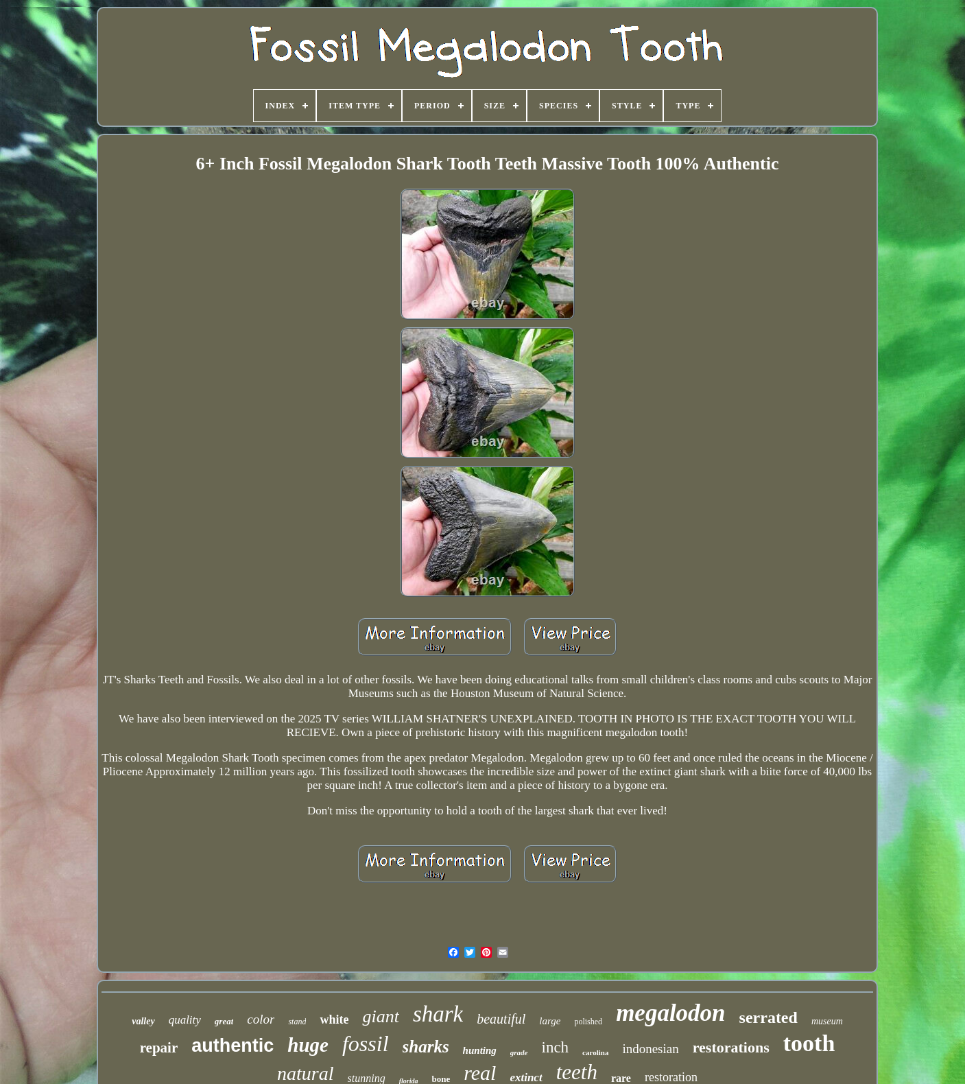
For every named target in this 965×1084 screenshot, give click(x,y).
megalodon (670, 1013)
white (334, 1019)
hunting (480, 1050)
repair (159, 1047)
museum (827, 1021)
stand (297, 1021)
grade (519, 1052)
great (224, 1021)
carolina (595, 1052)
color (260, 1019)
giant (380, 1016)
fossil (365, 1043)
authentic (232, 1045)
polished (588, 1021)
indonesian (650, 1048)
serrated (768, 1017)
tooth (809, 1043)
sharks (426, 1046)
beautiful (501, 1018)
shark (438, 1014)
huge (308, 1045)
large (549, 1020)
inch (555, 1047)
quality (185, 1019)
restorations (731, 1047)
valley (143, 1021)
